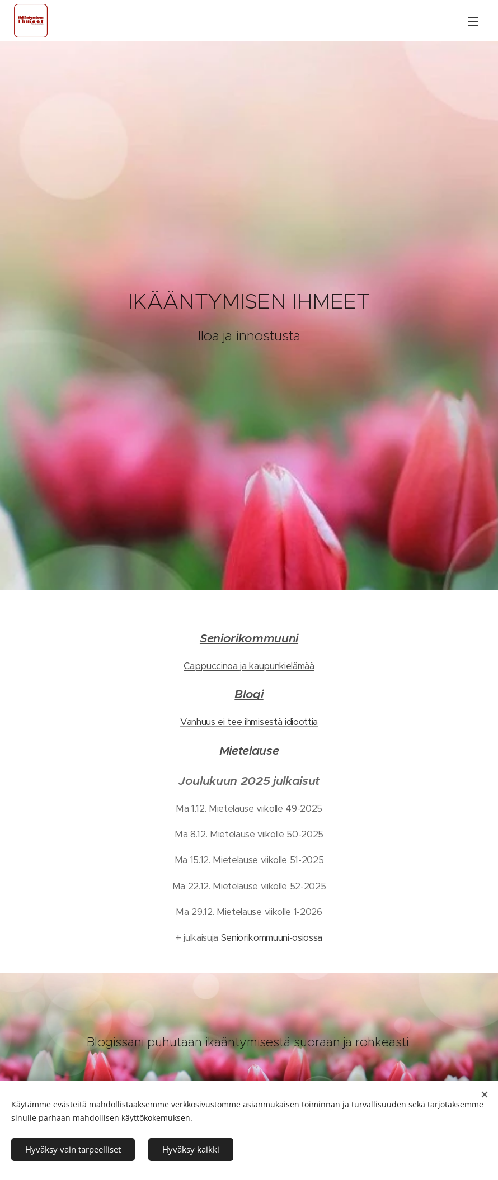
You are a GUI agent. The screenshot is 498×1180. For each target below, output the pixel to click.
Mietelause (249, 749)
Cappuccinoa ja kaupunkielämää (249, 666)
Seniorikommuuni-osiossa (271, 938)
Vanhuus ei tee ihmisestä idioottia (249, 722)
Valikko (473, 21)
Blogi (248, 694)
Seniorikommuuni (249, 638)
